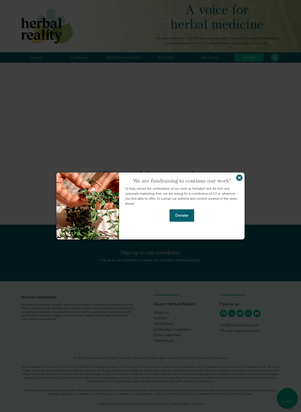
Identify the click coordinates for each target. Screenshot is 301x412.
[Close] (239, 178)
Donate (181, 215)
